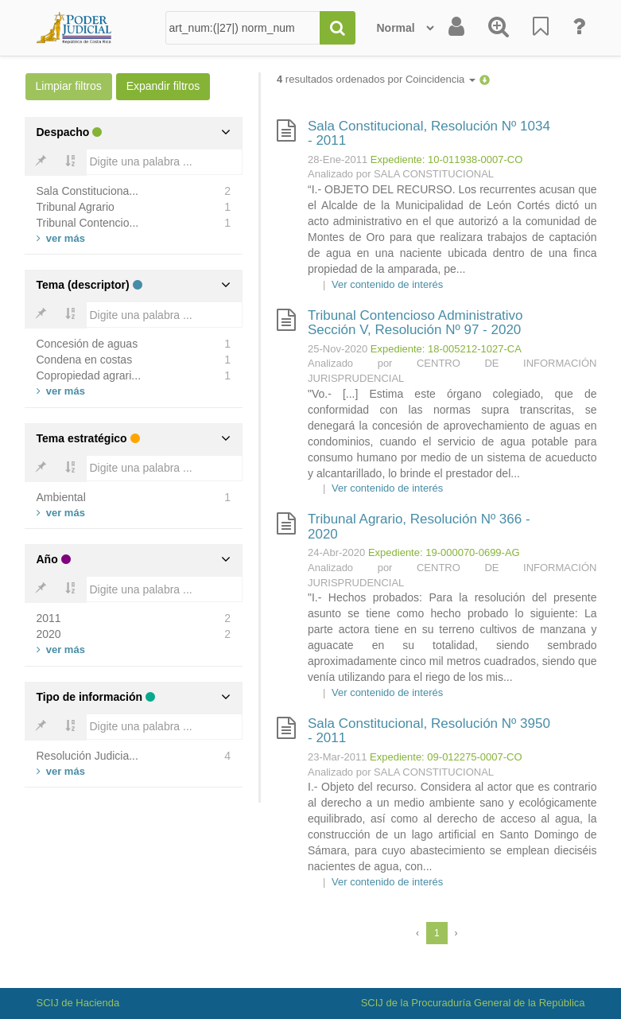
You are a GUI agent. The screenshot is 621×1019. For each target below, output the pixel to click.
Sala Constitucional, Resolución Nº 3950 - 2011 (429, 731)
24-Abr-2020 (336, 552)
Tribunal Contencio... (88, 222)
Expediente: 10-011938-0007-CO (447, 159)
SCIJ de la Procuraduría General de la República (473, 1003)
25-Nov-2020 (337, 349)
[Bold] (40, 162)
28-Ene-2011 (337, 159)
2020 (49, 634)
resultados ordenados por (376, 79)
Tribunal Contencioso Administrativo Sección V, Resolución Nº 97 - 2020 (415, 323)
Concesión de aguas (87, 343)
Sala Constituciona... (87, 191)
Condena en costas (85, 359)
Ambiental (61, 497)
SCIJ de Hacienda (78, 1003)
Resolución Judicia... (87, 755)
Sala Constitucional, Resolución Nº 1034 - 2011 (429, 134)
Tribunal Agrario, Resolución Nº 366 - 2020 (419, 526)
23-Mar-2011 (337, 757)
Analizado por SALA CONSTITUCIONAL (401, 174)
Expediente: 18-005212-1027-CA (446, 349)
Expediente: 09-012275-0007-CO (446, 757)
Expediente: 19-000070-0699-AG (444, 552)
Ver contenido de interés (387, 284)
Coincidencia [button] (440, 79)
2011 (49, 618)
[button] (484, 79)
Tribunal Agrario (75, 206)
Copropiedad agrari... (89, 375)
